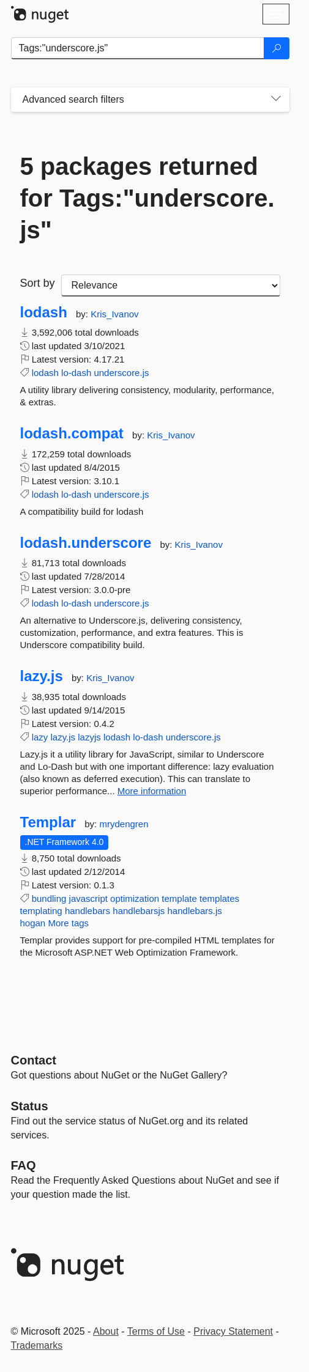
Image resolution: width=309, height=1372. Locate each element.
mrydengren (123, 824)
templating (41, 910)
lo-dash (76, 372)
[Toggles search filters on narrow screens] (275, 99)
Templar (48, 822)
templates (219, 898)
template (179, 898)
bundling (49, 898)
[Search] (276, 48)
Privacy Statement (233, 1331)
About (106, 1331)
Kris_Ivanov (114, 314)
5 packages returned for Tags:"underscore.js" (147, 198)
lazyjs (89, 737)
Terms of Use (156, 1331)
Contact (33, 1060)
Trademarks (37, 1345)
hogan (33, 923)
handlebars (87, 910)
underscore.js (121, 372)
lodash (43, 312)
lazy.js (41, 676)
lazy (40, 737)
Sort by (37, 283)
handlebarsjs (139, 910)
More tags (68, 923)
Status (29, 1106)
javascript (88, 898)
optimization (134, 898)
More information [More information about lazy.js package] (152, 791)
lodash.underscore (86, 543)
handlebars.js (195, 910)
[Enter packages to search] (137, 48)
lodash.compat (72, 433)
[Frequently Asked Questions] (23, 1165)
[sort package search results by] (170, 286)
